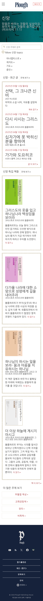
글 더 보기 (32, 164)
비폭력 (21, 516)
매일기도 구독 (37, 4)
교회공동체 (20, 501)
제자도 (9, 62)
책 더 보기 (35, 483)
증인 (8, 70)
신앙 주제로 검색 (4, 47)
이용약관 (28, 597)
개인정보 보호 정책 (18, 597)
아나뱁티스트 (12, 58)
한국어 (21, 585)
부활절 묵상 (21, 494)
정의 (21, 509)
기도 (8, 66)
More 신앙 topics (14, 52)
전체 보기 (24, 78)
